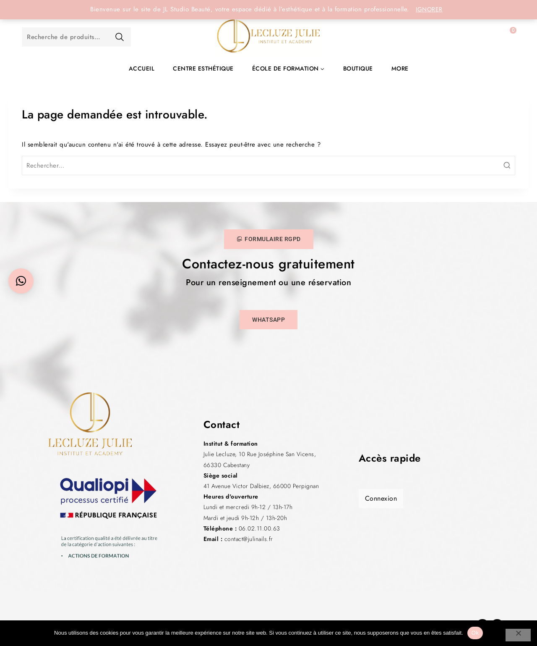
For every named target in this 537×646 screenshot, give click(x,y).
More (400, 68)
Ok (475, 633)
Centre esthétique (203, 68)
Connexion (381, 498)
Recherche (119, 37)
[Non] (518, 635)
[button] (21, 281)
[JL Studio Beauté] (268, 37)
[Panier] (504, 37)
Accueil (142, 68)
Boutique (358, 68)
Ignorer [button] (429, 9)
